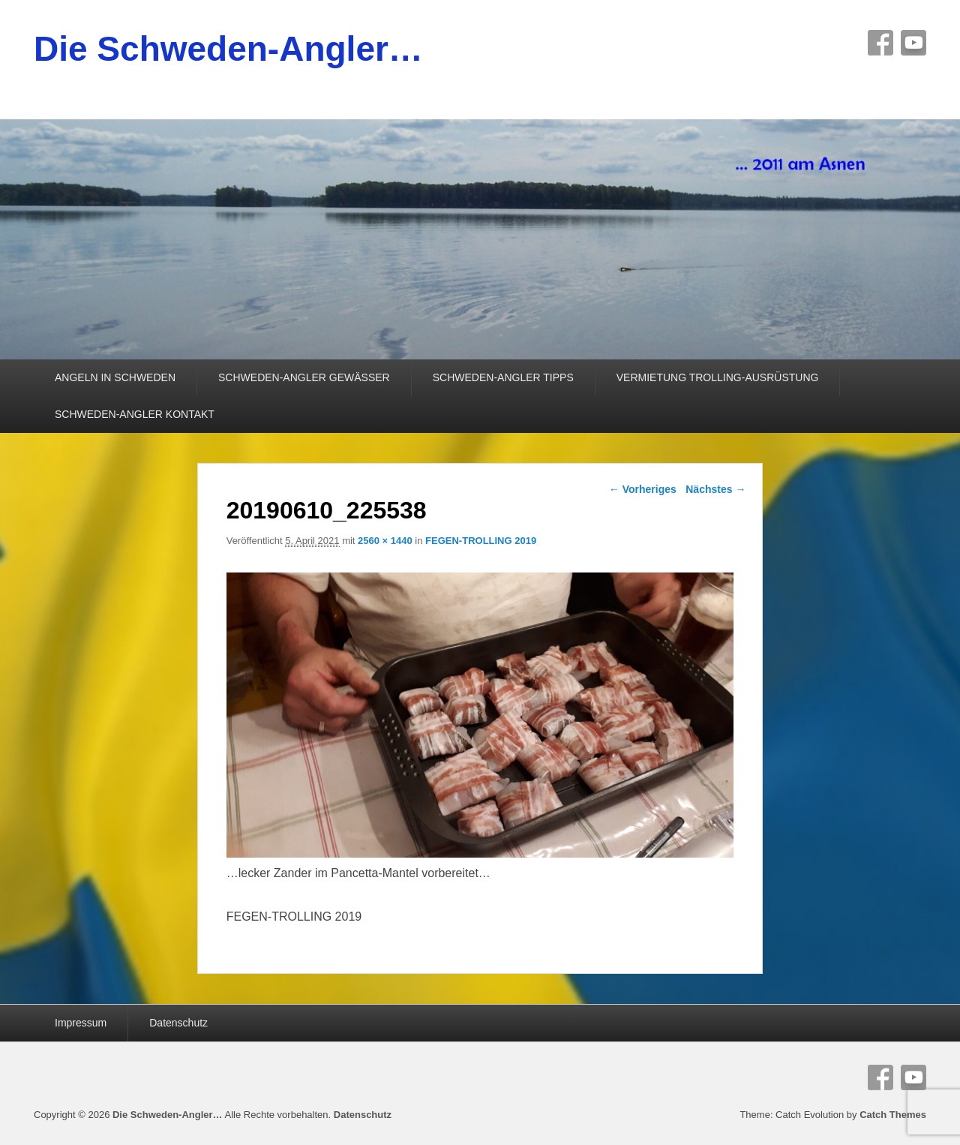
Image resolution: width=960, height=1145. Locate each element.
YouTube (913, 43)
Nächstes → (716, 489)
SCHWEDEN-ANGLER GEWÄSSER (304, 377)
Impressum (80, 1023)
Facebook (880, 43)
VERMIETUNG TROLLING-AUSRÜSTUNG (717, 377)
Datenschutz (178, 1023)
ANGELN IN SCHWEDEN (115, 377)
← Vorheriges (642, 489)
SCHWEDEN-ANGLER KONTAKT (134, 414)
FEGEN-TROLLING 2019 (480, 540)
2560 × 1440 (385, 540)
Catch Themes (893, 1114)
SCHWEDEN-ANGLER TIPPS (503, 377)
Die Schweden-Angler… (228, 48)
